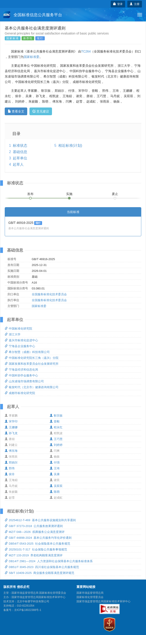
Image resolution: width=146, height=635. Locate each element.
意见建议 (41, 111)
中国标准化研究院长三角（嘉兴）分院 (31, 358)
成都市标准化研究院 (20, 393)
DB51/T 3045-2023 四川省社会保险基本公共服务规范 (42, 567)
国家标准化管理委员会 (89, 597)
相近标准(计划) (70, 145)
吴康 (55, 474)
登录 (118, 4)
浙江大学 (12, 334)
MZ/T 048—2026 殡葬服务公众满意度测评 (35, 532)
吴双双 (56, 486)
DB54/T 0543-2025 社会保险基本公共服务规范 (37, 543)
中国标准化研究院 (18, 328)
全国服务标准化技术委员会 (49, 294)
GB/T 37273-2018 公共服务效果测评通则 (34, 526)
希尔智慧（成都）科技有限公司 (27, 352)
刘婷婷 (56, 445)
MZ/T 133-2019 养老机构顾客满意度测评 (34, 555)
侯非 (10, 474)
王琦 (55, 468)
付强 (55, 462)
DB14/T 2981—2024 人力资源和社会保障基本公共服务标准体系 (49, 561)
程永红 (56, 427)
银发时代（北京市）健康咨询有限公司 (31, 387)
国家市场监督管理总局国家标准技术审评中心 (103, 601)
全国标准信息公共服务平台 (32, 14)
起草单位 (20, 158)
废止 (115, 194)
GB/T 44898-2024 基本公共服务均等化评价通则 (38, 537)
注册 (134, 4)
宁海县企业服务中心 (20, 346)
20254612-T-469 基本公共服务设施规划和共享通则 (40, 520)
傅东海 (11, 450)
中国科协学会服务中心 (21, 375)
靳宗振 (56, 415)
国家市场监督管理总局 (89, 592)
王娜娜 (11, 427)
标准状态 (20, 145)
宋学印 (11, 421)
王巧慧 (56, 439)
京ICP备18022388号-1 (27, 610)
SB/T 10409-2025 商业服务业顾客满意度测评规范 (39, 573)
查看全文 (16, 111)
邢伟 (10, 468)
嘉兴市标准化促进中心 (21, 340)
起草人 (18, 164)
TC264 (86, 51)
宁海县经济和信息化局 (21, 369)
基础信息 (20, 152)
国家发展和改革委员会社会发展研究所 (31, 363)
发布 (30, 194)
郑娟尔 (11, 462)
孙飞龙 (11, 433)
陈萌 (55, 491)
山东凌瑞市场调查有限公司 (24, 381)
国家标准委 (31, 57)
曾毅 (55, 421)
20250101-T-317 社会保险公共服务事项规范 (36, 549)
